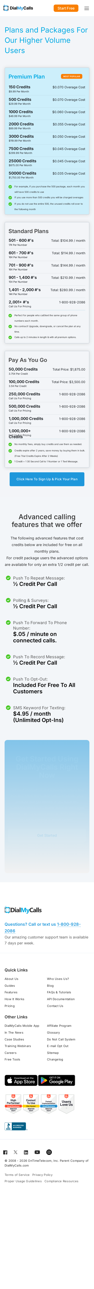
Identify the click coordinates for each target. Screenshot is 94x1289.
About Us (11, 980)
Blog (50, 986)
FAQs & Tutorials (59, 993)
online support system (55, 820)
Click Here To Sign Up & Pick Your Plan (47, 479)
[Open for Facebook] (5, 1153)
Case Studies (14, 1040)
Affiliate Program (59, 1027)
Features (11, 993)
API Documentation (61, 1000)
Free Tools (12, 1060)
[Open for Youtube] (37, 1153)
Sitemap (53, 1053)
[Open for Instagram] (49, 1153)
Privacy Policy (42, 1176)
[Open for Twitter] (15, 1153)
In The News (14, 1033)
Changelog (55, 1060)
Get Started (47, 836)
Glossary (53, 1033)
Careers (11, 1053)
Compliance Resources (61, 1182)
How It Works (14, 1000)
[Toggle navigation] (87, 8)
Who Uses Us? (58, 980)
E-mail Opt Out (58, 1047)
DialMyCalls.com (17, 1166)
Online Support (47, 852)
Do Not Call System (61, 1040)
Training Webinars (18, 1047)
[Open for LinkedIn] (26, 1153)
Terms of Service (17, 1176)
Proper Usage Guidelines (23, 1182)
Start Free (66, 8)
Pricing (10, 1007)
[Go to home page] (18, 8)
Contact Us (55, 1007)
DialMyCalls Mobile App (22, 1027)
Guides (10, 986)
